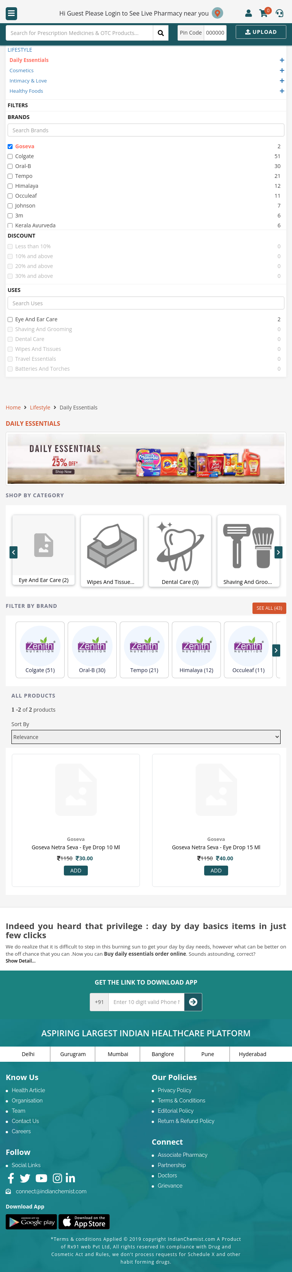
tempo (20, 175)
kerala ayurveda (32, 225)
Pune (208, 1054)
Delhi (28, 1054)
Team (18, 1111)
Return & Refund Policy (186, 1121)
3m (15, 215)
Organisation (27, 1101)
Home (13, 407)
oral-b (19, 166)
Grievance (170, 1186)
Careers (21, 1131)
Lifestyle (40, 407)
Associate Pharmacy (183, 1155)
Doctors (167, 1175)
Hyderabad (252, 1054)
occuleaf (22, 195)
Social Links (26, 1165)
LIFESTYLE (20, 49)
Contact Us (25, 1121)
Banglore (163, 1054)
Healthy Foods (26, 90)
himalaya (23, 185)
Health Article (28, 1090)
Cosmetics (21, 70)
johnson (21, 205)
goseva (21, 146)
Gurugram (73, 1054)
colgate (21, 156)
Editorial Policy (176, 1111)
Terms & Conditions (181, 1101)
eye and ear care (32, 319)
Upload (261, 31)
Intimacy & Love (28, 80)
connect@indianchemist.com (51, 1191)
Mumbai (118, 1054)
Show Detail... (20, 961)
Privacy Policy (175, 1090)
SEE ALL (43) (269, 608)
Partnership (172, 1165)
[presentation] (13, 552)
